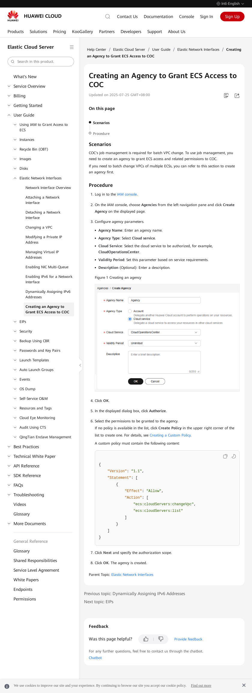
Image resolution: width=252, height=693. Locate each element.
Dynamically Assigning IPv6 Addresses (48, 294)
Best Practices (26, 446)
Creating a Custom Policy (170, 435)
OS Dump (27, 389)
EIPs (23, 322)
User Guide (24, 115)
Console (186, 16)
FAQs (18, 485)
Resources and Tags (36, 408)
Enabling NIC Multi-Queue (47, 267)
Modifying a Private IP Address (44, 240)
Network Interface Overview (48, 188)
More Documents (30, 523)
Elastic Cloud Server (129, 49)
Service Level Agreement (36, 570)
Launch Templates (34, 360)
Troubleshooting (29, 494)
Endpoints (23, 589)
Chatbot (95, 658)
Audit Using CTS (33, 427)
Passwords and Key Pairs (40, 350)
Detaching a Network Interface (43, 215)
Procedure (101, 134)
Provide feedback (188, 639)
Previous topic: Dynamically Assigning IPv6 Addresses (134, 593)
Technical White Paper (35, 456)
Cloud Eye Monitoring (37, 418)
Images (25, 159)
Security (26, 331)
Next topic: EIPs (98, 601)
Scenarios (101, 123)
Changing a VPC (39, 227)
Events (25, 379)
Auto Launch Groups (36, 370)
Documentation (158, 16)
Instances (27, 140)
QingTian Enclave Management (45, 437)
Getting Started (28, 105)
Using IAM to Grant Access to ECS (44, 127)
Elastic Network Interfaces (41, 178)
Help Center (96, 49)
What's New (25, 76)
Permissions (25, 599)
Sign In (206, 16)
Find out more (201, 685)
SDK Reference (27, 475)
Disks (24, 168)
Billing (20, 95)
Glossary (22, 514)
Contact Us (127, 16)
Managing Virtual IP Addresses (42, 255)
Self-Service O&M (34, 399)
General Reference (31, 541)
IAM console (127, 194)
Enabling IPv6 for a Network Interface (49, 279)
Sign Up (232, 16)
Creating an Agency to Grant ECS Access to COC (47, 309)
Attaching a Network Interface (42, 200)
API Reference (26, 466)
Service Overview (29, 86)
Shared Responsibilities (35, 560)
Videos (20, 504)
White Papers (26, 579)
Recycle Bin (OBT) (34, 149)
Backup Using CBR (34, 341)
